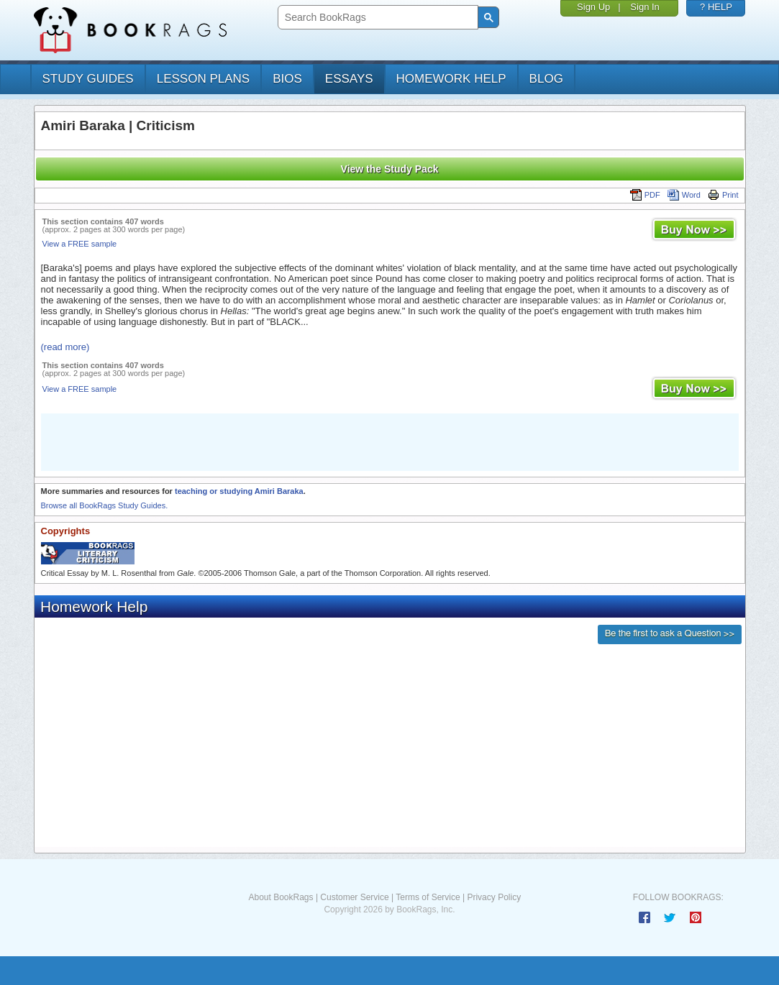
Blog (546, 79)
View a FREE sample (79, 243)
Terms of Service (428, 897)
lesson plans (203, 79)
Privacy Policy (494, 897)
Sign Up (593, 6)
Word (684, 195)
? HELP (716, 6)
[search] (376, 17)
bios (287, 79)
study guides (88, 79)
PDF (645, 195)
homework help (451, 79)
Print (723, 195)
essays (349, 79)
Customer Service (354, 897)
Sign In (644, 6)
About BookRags (280, 897)
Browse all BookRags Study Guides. (104, 505)
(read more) (65, 347)
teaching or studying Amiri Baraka (239, 491)
